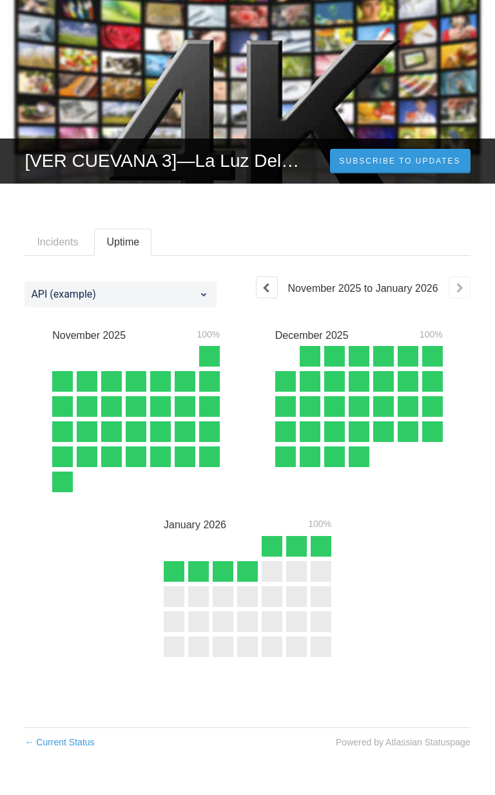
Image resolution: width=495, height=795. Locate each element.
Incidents (57, 241)
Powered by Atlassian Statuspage (403, 742)
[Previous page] (267, 287)
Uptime (122, 241)
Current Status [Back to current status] (59, 742)
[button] (400, 161)
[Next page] (460, 287)
